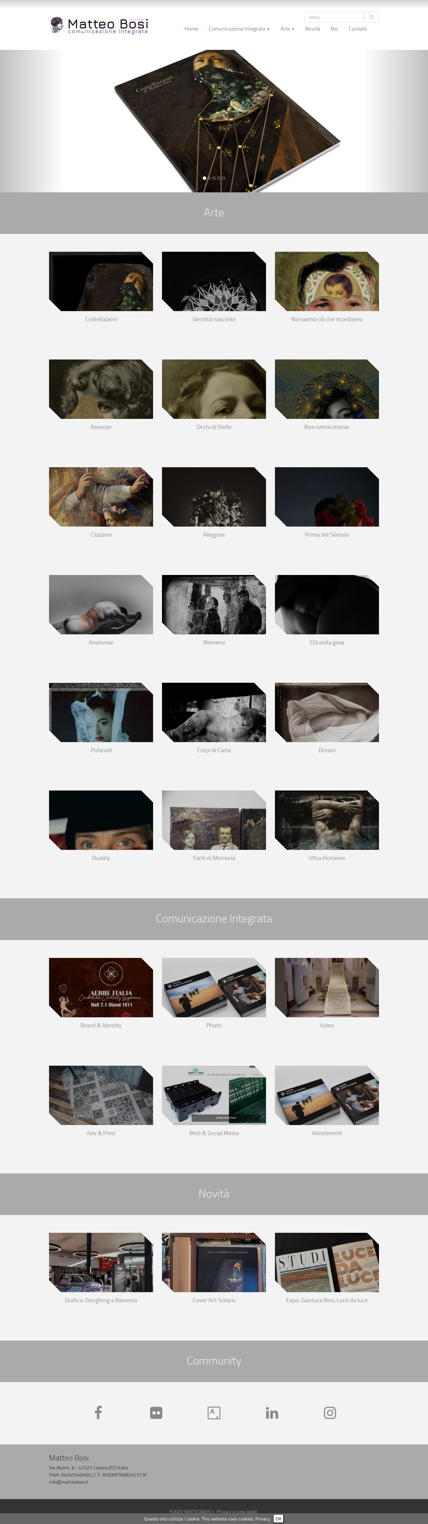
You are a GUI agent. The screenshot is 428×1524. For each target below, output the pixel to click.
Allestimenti (327, 1133)
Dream (327, 750)
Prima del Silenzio (327, 534)
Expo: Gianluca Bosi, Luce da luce (327, 1300)
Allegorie (214, 534)
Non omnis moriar (327, 427)
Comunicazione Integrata (237, 28)
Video (327, 1025)
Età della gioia (327, 642)
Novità (312, 28)
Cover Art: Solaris (214, 1300)
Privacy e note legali (237, 1511)
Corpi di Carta (214, 750)
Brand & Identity (101, 1025)
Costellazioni (101, 319)
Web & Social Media (214, 1133)
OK (278, 1518)
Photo (214, 1025)
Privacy (262, 1518)
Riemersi (214, 642)
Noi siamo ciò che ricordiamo (327, 319)
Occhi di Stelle (214, 427)
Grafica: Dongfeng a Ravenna (101, 1300)
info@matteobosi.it (68, 1482)
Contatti (358, 28)
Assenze (101, 427)
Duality (101, 858)
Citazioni (101, 534)
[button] (32, 121)
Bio (334, 28)
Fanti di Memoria (214, 858)
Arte (285, 28)
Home (191, 28)
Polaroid (101, 750)
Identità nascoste (214, 319)
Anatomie (101, 642)
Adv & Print (101, 1133)
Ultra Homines (327, 858)
